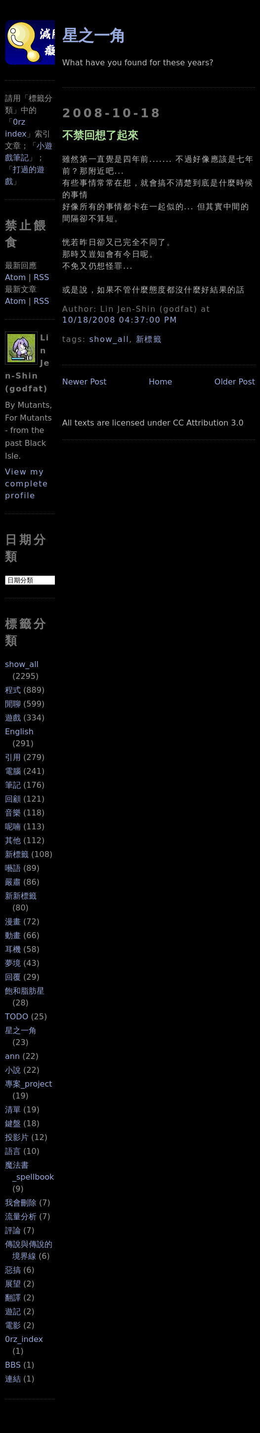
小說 (13, 1070)
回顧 (13, 799)
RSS (41, 277)
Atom (15, 277)
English (19, 731)
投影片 (17, 1137)
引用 (13, 757)
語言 (13, 1151)
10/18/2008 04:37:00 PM (119, 320)
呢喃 (13, 826)
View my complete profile (26, 483)
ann (12, 1056)
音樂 (13, 812)
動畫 (13, 935)
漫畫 (13, 921)
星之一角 (21, 1030)
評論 (13, 1230)
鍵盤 (13, 1123)
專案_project (28, 1084)
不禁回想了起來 (100, 135)
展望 (13, 1284)
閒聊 (13, 704)
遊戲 (13, 717)
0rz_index (24, 1339)
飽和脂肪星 (24, 991)
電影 (13, 1325)
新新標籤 (21, 896)
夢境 (13, 963)
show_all (22, 664)
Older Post (235, 381)
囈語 (13, 868)
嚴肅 (13, 882)
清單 (13, 1109)
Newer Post (84, 381)
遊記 (13, 1311)
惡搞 (13, 1270)
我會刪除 (21, 1202)
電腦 (13, 771)
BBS (13, 1365)
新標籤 (17, 854)
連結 (13, 1379)
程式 (13, 690)
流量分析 (21, 1216)
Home (160, 381)
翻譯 (13, 1297)
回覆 (13, 977)
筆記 (13, 785)
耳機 (13, 949)
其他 (13, 840)
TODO (16, 1016)
